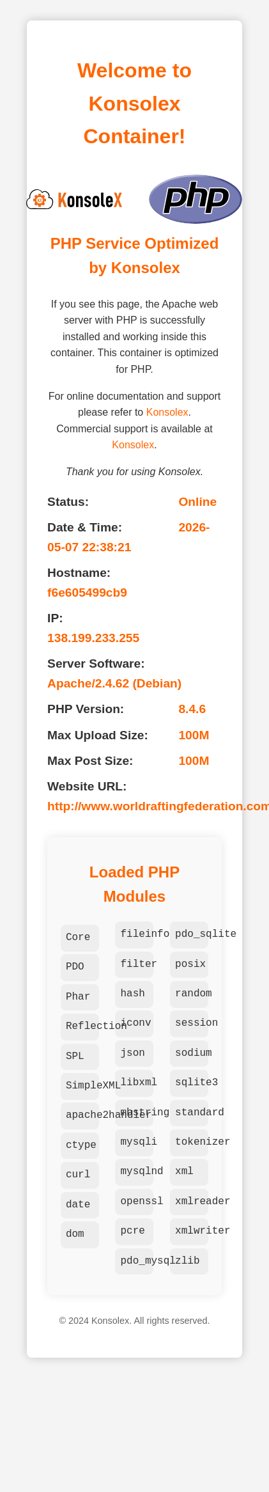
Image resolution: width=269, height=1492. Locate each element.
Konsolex (167, 412)
